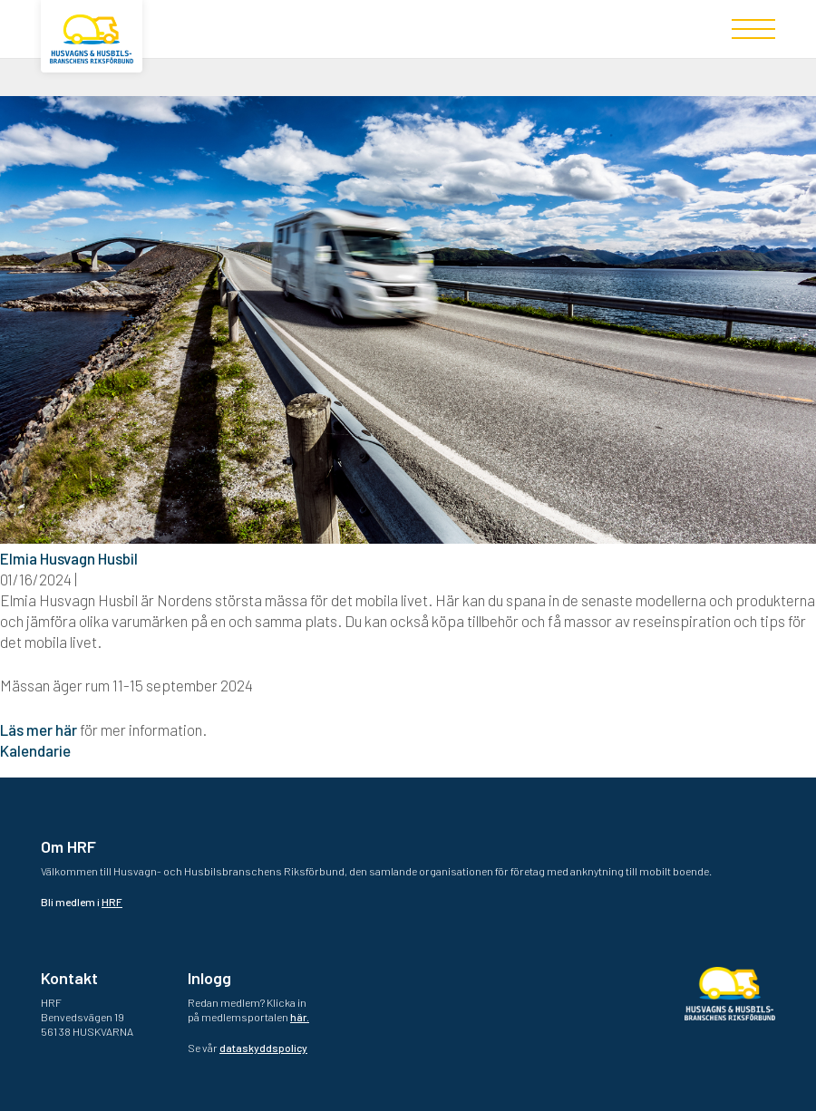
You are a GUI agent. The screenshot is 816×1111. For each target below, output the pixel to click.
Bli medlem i (81, 901)
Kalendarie (35, 750)
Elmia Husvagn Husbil (69, 558)
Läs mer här (38, 729)
